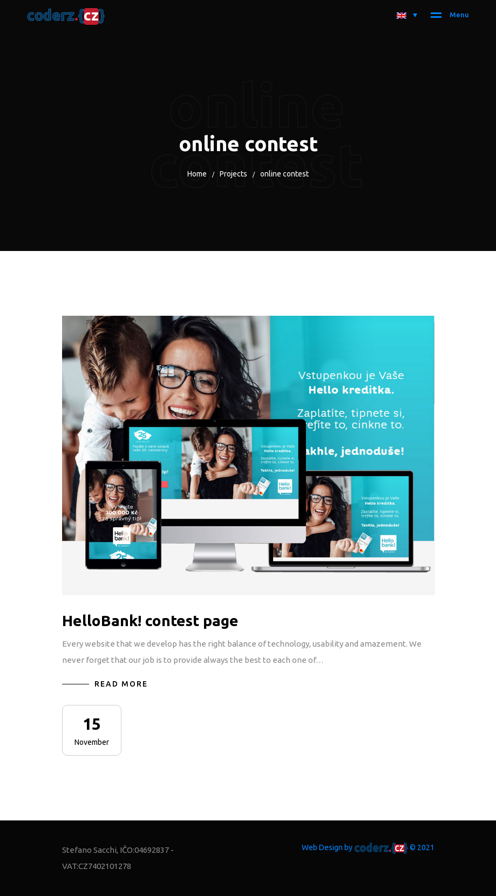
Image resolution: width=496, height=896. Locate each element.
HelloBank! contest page (150, 620)
